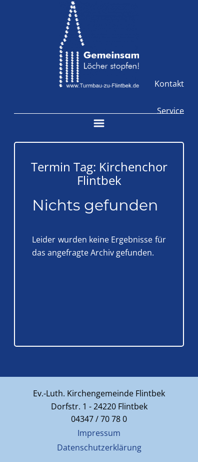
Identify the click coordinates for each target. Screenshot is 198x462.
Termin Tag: (99, 173)
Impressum (99, 432)
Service (170, 110)
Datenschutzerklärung (99, 447)
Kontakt (169, 83)
